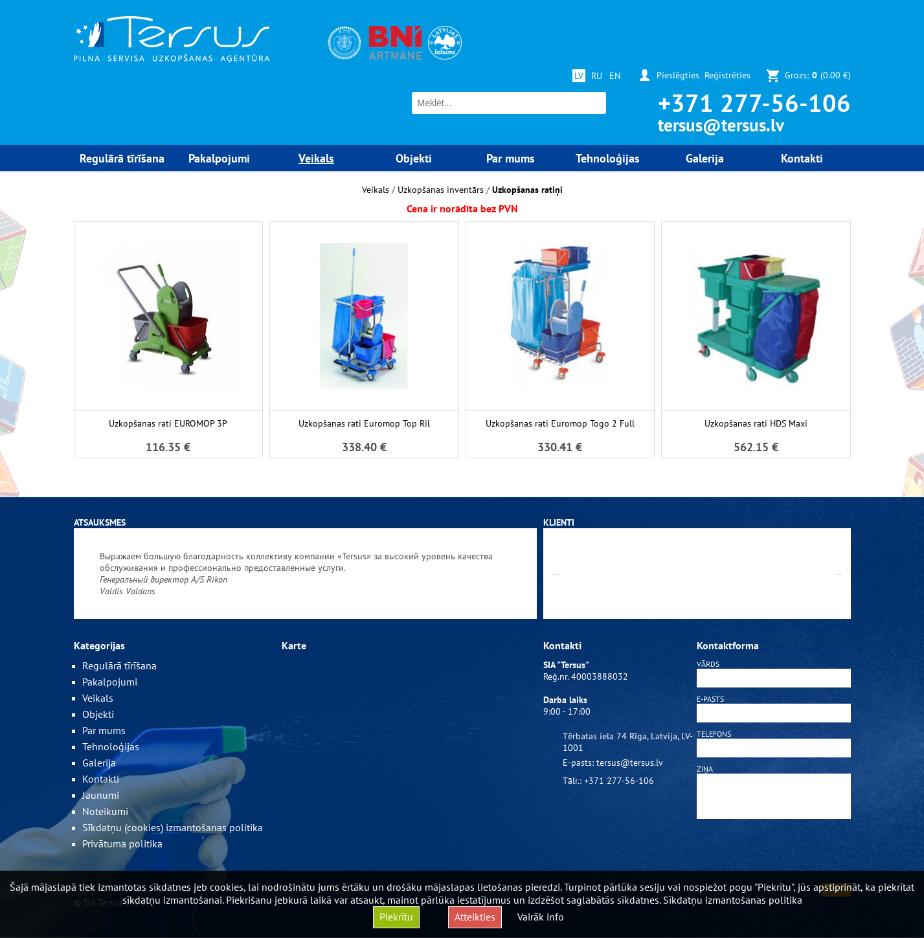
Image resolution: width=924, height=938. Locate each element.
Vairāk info (540, 916)
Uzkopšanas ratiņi (527, 189)
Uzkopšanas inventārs (441, 189)
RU (596, 76)
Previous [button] (556, 573)
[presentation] (774, 853)
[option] (305, 573)
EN (614, 76)
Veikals (375, 189)
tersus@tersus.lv (721, 125)
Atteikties (475, 916)
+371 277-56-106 (754, 102)
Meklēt (595, 103)
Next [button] (837, 573)
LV (578, 76)
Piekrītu (396, 916)
